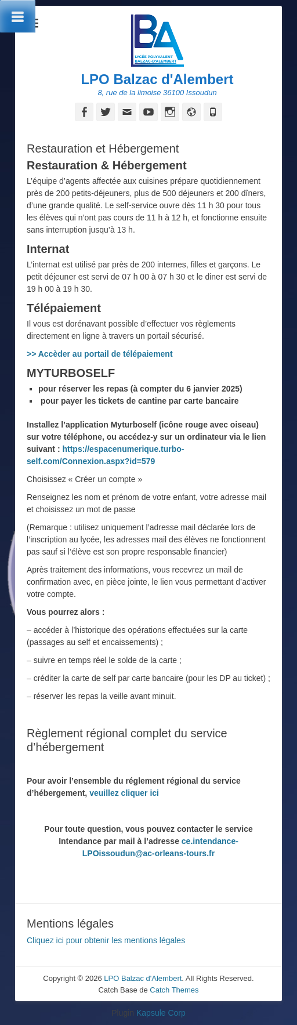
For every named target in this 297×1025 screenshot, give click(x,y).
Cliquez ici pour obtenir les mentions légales (106, 940)
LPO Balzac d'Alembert (157, 79)
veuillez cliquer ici (125, 793)
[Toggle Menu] (17, 16)
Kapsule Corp (161, 1012)
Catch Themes (174, 990)
